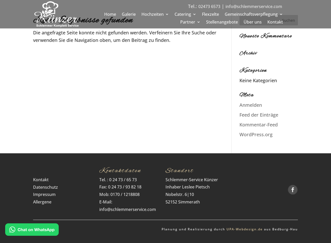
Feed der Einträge (258, 115)
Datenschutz (47, 187)
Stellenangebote (222, 22)
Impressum (44, 194)
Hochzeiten (152, 14)
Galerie (129, 14)
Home (110, 14)
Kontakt (275, 22)
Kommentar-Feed (258, 125)
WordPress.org (256, 134)
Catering (183, 14)
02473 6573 (209, 6)
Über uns (253, 22)
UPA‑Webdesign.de (245, 229)
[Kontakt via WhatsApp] (32, 230)
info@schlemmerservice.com (253, 6)
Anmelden (250, 105)
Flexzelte (210, 14)
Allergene (42, 202)
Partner (187, 22)
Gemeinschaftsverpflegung (251, 14)
